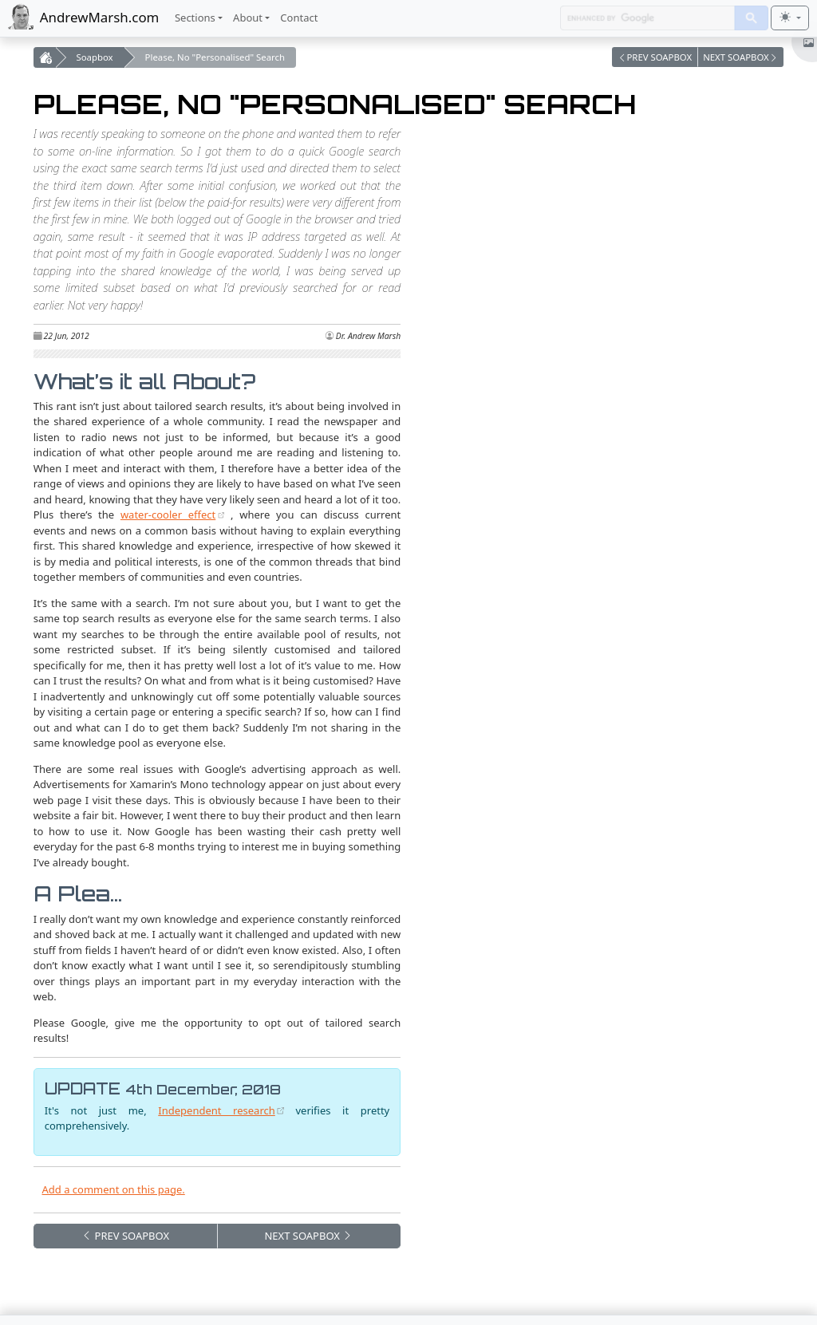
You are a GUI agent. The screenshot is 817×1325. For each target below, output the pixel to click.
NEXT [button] (308, 1235)
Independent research (216, 1110)
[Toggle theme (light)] (790, 18)
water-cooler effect (167, 514)
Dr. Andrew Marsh (368, 335)
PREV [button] (125, 1235)
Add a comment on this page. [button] (113, 1189)
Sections (195, 17)
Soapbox (95, 57)
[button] (655, 57)
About (247, 17)
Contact (299, 17)
